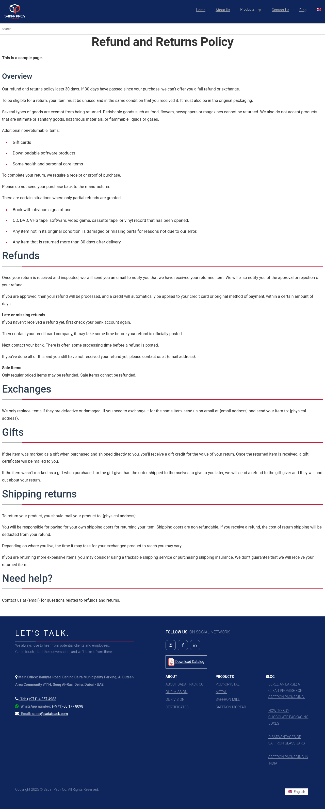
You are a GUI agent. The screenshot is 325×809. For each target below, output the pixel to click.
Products (247, 9)
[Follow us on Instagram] (171, 645)
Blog (302, 10)
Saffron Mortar (231, 707)
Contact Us (280, 10)
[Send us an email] (41, 714)
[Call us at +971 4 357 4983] (35, 699)
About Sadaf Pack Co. (185, 684)
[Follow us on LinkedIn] (195, 645)
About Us (223, 10)
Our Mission (177, 692)
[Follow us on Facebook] (183, 645)
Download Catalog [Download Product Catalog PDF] (186, 662)
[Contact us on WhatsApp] (49, 706)
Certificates (177, 707)
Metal (221, 692)
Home (200, 10)
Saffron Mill (228, 699)
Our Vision (175, 699)
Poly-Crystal (227, 684)
